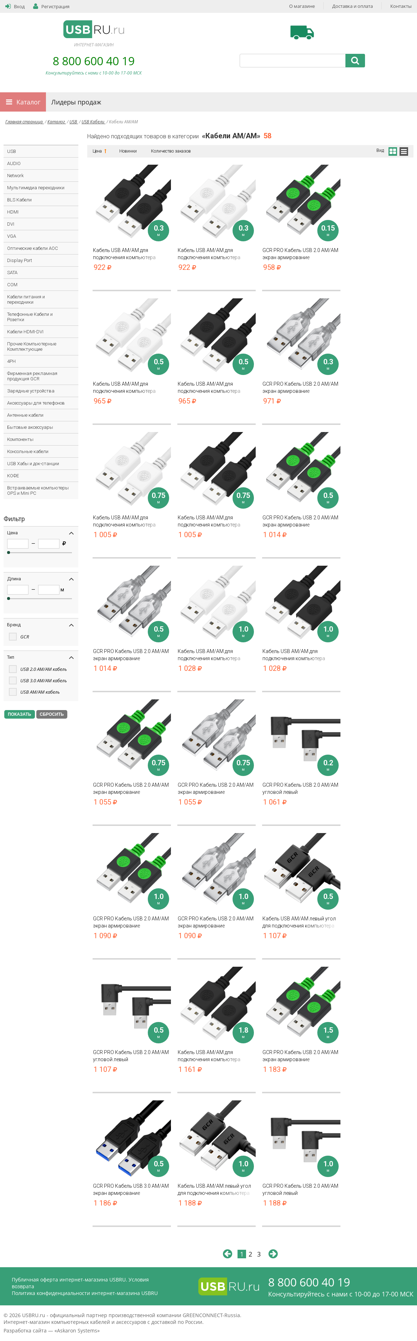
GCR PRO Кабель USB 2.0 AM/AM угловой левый (301, 788)
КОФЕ (13, 475)
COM (12, 284)
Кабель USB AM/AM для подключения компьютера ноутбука (132, 254)
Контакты (401, 6)
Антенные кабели (25, 415)
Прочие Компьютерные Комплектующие (31, 346)
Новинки (128, 151)
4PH (11, 361)
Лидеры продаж (76, 102)
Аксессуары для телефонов (36, 403)
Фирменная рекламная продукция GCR (32, 376)
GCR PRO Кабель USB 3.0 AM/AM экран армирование (132, 1189)
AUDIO (14, 163)
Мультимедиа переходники (35, 187)
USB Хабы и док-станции (33, 463)
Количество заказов (171, 151)
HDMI (13, 212)
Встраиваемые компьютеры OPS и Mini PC (38, 490)
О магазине (302, 6)
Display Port (19, 260)
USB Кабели (93, 122)
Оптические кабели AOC (32, 248)
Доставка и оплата (352, 6)
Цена (99, 151)
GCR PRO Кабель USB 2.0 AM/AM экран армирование (301, 254)
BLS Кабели (19, 199)
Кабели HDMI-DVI (25, 331)
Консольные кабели (27, 451)
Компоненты (20, 439)
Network (15, 175)
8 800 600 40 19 (94, 60)
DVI (10, 224)
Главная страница (24, 122)
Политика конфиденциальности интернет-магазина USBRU (85, 1293)
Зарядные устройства (30, 391)
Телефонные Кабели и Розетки (30, 317)
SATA (12, 272)
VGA (11, 236)
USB (73, 122)
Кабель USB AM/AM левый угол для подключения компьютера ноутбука (301, 922)
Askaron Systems (77, 1330)
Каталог (28, 102)
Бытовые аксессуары (30, 427)
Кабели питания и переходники (26, 299)
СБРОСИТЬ (52, 714)
